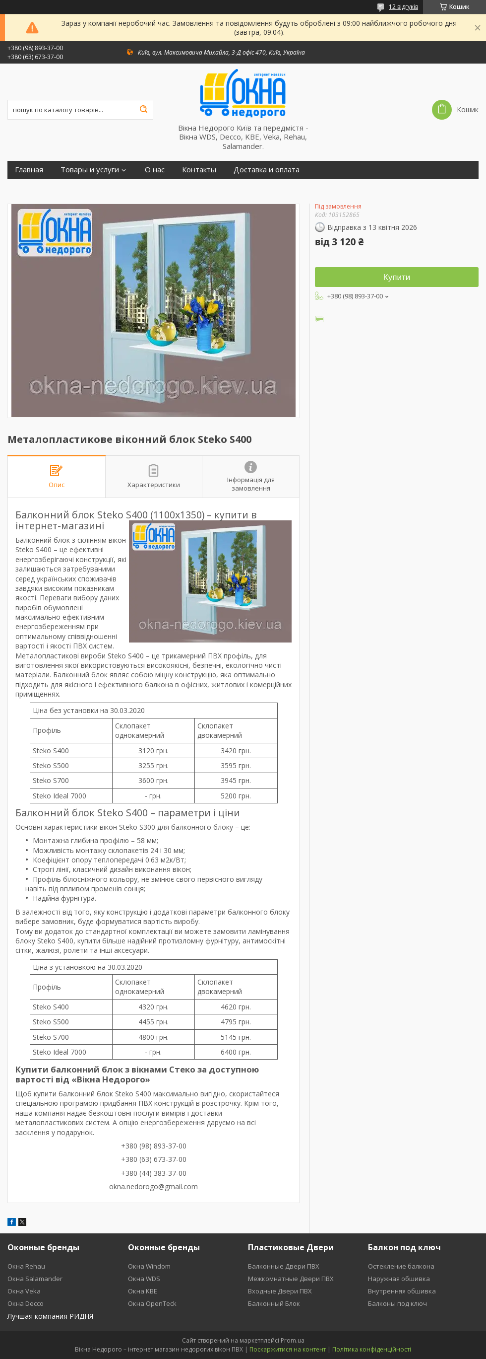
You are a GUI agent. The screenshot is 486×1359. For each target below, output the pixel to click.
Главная (29, 169)
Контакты (199, 169)
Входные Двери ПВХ (280, 1291)
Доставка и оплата (267, 169)
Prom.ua (292, 1340)
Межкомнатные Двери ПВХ (291, 1278)
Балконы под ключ (397, 1303)
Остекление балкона (401, 1266)
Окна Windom (149, 1266)
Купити (396, 277)
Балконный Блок (274, 1303)
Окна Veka (24, 1291)
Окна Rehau (26, 1266)
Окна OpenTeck (152, 1303)
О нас (155, 169)
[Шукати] (143, 110)
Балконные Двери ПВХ (283, 1266)
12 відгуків (403, 6)
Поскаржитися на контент (287, 1349)
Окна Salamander (34, 1278)
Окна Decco (25, 1303)
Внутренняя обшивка (402, 1291)
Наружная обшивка (399, 1278)
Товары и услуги (90, 169)
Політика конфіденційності (371, 1349)
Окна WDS (144, 1278)
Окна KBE (142, 1291)
